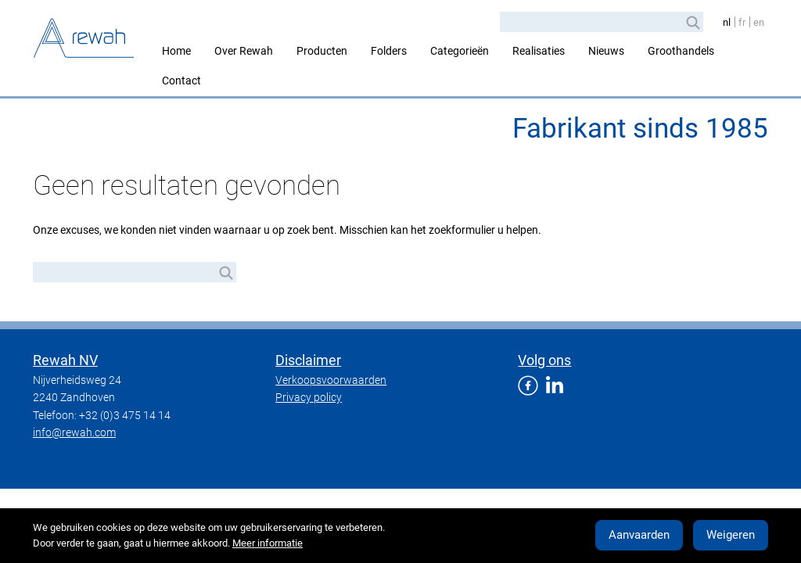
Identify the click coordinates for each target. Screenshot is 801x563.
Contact (181, 80)
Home (176, 51)
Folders (389, 51)
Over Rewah (243, 51)
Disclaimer (308, 360)
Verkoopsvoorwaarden (330, 380)
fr (741, 22)
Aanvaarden (639, 535)
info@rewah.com (74, 432)
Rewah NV (65, 360)
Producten (321, 51)
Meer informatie (267, 543)
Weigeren (730, 535)
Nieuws (606, 51)
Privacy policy (308, 397)
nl (727, 22)
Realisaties (538, 51)
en (758, 22)
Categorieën (459, 51)
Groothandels (681, 51)
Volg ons (544, 360)
